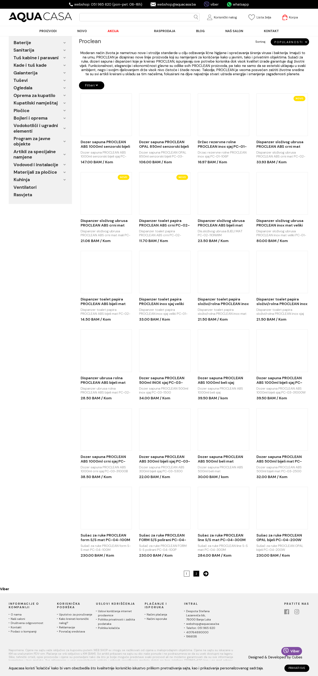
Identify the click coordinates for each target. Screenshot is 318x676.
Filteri (91, 85)
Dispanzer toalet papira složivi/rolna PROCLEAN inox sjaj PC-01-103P (281, 301)
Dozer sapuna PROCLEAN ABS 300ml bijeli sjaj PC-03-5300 (164, 459)
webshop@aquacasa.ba (176, 4)
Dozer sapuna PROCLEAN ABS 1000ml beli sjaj (220, 380)
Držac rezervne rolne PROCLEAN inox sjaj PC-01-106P (222, 144)
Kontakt (16, 627)
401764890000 (197, 632)
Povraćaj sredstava (72, 631)
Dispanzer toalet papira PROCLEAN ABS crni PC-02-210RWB (164, 223)
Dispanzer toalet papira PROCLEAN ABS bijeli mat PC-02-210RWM (103, 301)
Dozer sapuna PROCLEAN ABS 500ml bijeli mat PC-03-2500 (279, 459)
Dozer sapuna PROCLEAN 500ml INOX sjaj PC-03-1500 (161, 380)
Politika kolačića (109, 628)
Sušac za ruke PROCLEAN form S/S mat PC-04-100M (105, 537)
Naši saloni (18, 619)
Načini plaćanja (157, 614)
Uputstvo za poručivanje (75, 614)
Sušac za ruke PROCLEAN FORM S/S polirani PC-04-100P (162, 537)
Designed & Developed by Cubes (275, 657)
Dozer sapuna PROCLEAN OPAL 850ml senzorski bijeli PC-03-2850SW (164, 144)
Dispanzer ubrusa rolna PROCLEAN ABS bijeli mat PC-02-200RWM (103, 380)
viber (214, 4)
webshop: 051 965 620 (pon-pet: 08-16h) (108, 4)
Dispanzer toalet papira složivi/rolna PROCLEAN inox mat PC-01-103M (223, 301)
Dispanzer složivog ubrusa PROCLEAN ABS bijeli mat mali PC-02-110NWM (221, 223)
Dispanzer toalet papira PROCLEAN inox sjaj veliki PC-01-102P (161, 301)
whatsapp (241, 4)
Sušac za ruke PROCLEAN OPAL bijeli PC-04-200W (279, 537)
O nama (16, 614)
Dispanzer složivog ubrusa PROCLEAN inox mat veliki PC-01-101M (279, 223)
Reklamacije (67, 627)
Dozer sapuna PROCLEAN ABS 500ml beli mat (220, 459)
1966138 (191, 636)
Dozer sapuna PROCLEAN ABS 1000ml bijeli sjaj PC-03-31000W (279, 380)
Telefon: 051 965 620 (200, 628)
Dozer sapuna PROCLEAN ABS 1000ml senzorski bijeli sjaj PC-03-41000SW (105, 144)
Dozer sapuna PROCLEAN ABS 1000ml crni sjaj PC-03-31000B (103, 459)
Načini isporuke (157, 619)
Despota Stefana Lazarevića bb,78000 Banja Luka (198, 615)
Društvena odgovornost (27, 623)
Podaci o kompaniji (23, 631)
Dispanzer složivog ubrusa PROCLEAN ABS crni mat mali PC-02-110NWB (104, 223)
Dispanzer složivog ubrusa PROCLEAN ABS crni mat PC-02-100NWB (279, 144)
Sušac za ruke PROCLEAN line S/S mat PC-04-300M (222, 537)
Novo (299, 98)
